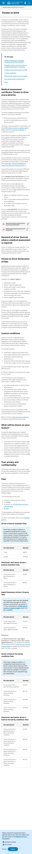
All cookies (8, 845)
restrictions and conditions (20, 417)
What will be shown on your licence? (16, 76)
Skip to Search (0, 0)
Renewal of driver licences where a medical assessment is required (15, 66)
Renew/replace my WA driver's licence (12, 7)
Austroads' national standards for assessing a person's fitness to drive (13, 164)
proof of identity (19, 130)
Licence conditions (10, 73)
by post (6, 508)
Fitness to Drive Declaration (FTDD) (15, 70)
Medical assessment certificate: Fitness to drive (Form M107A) (14, 61)
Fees (5, 82)
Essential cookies (10, 842)
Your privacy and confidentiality (14, 79)
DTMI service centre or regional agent (16, 128)
